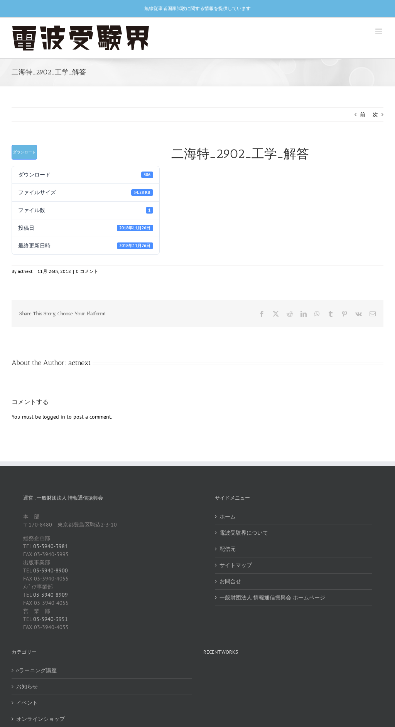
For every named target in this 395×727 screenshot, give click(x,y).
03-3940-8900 (50, 570)
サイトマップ (235, 565)
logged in (53, 416)
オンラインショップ (40, 718)
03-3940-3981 (50, 546)
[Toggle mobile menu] (379, 31)
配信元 (227, 548)
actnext (25, 271)
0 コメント (87, 271)
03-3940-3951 (50, 619)
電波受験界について (243, 532)
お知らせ (27, 686)
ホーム (227, 516)
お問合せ (230, 581)
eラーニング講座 (36, 670)
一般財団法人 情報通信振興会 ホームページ (272, 597)
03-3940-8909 (50, 594)
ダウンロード (24, 152)
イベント (27, 702)
